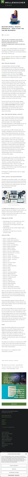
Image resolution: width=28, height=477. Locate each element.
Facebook (4, 419)
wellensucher (15, 2)
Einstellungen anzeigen (14, 472)
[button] (26, 454)
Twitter (3, 421)
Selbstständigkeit (11, 368)
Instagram (4, 422)
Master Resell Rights (7, 367)
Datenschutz (17, 475)
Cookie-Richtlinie (11, 475)
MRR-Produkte (16, 367)
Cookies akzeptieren (14, 465)
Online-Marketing (5, 432)
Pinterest (4, 424)
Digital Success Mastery (9, 365)
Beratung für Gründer (6, 440)
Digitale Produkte (5, 436)
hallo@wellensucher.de (7, 416)
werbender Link (5, 427)
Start (18, 368)
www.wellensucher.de (6, 415)
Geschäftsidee (19, 365)
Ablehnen (14, 468)
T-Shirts (3, 446)
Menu (2, 1)
